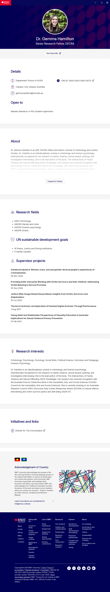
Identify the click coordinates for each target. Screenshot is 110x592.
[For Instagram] (79, 568)
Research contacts (58, 546)
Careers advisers (32, 556)
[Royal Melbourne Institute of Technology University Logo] (5, 2)
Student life (46, 529)
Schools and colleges (86, 539)
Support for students (46, 533)
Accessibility (19, 570)
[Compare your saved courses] (96, 2)
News (20, 526)
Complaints (45, 570)
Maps (20, 536)
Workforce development (74, 525)
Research (59, 519)
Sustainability (87, 535)
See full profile (52, 53)
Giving (71, 547)
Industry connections (46, 543)
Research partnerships (73, 536)
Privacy (50, 568)
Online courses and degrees (33, 532)
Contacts (21, 542)
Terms (43, 568)
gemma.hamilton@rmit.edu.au (29, 93)
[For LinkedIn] (84, 568)
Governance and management (88, 528)
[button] (102, 2)
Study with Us (33, 520)
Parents (31, 552)
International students (33, 548)
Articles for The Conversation (28, 430)
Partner (72, 519)
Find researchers (59, 541)
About (84, 519)
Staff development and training (74, 530)
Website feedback (32, 570)
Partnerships (59, 532)
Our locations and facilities (88, 544)
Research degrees (58, 536)
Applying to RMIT (33, 543)
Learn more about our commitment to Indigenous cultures (34, 502)
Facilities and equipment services (73, 542)
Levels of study (32, 527)
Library (20, 532)
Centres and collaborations (60, 528)
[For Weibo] (94, 568)
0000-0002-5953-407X (80, 80)
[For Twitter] (74, 568)
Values (84, 532)
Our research (60, 524)
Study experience (46, 525)
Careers (21, 539)
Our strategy (86, 524)
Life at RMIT (46, 519)
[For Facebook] (69, 568)
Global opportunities (47, 538)
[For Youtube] (89, 568)
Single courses (31, 538)
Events (20, 529)
